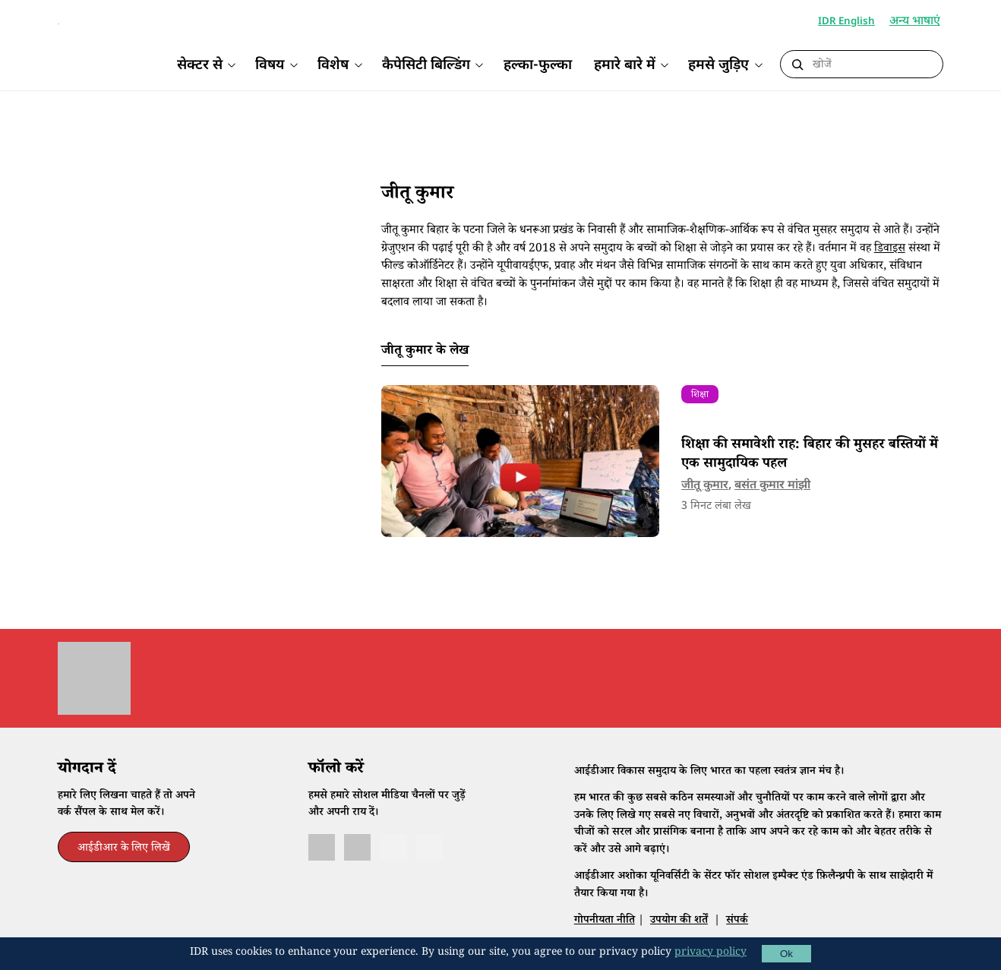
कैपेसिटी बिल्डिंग (426, 65)
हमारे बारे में (624, 65)
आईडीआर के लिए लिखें (123, 872)
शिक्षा (700, 418)
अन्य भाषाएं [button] (916, 22)
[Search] (873, 65)
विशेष (333, 65)
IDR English (846, 21)
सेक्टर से (200, 65)
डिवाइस (889, 272)
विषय (269, 65)
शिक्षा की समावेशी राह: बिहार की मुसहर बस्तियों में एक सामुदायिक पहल (809, 478)
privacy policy (710, 953)
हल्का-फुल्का (538, 65)
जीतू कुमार (704, 508)
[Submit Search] (797, 65)
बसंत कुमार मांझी (772, 508)
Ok (786, 953)
